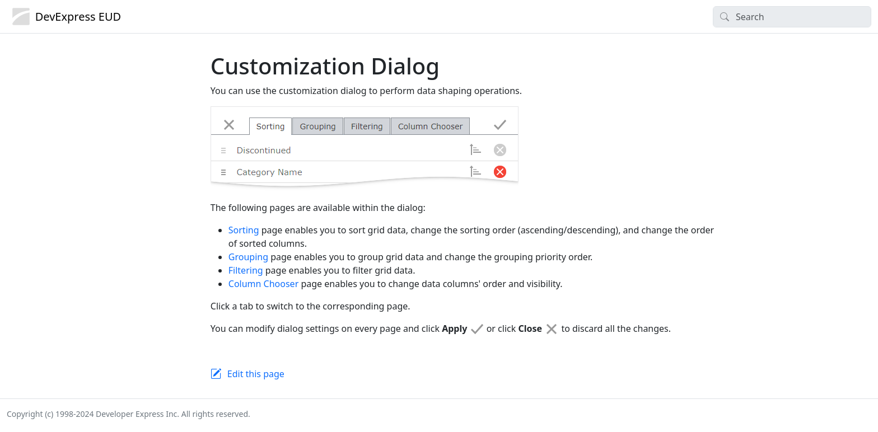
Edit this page (255, 374)
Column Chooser (263, 284)
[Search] (792, 16)
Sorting (243, 230)
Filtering (245, 270)
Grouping (248, 257)
